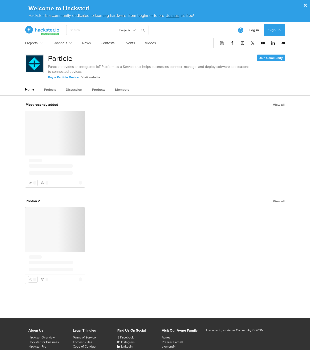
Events (129, 43)
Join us (172, 15)
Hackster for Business (43, 342)
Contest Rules (82, 342)
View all (279, 105)
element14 (169, 346)
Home (29, 89)
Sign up (274, 30)
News (86, 43)
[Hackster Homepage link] (42, 30)
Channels (62, 43)
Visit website (90, 77)
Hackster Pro (37, 346)
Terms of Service (84, 337)
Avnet (166, 337)
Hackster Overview (41, 337)
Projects (33, 43)
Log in (254, 30)
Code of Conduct (84, 346)
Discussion (74, 89)
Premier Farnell (172, 342)
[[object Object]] (240, 30)
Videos (150, 43)
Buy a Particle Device (63, 77)
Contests (107, 43)
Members (122, 89)
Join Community (271, 58)
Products (98, 89)
